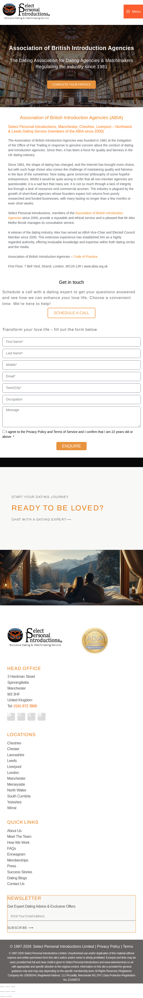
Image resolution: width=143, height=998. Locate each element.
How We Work (18, 842)
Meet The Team (19, 836)
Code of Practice (85, 256)
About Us (14, 831)
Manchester (16, 778)
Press (11, 866)
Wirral (11, 808)
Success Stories (19, 872)
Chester (13, 749)
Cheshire (14, 743)
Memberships (17, 860)
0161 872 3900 (25, 706)
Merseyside (16, 784)
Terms (128, 946)
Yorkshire (14, 802)
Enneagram (16, 854)
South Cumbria (18, 796)
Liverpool (14, 767)
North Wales (16, 790)
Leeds (12, 761)
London (13, 773)
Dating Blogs (17, 878)
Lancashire (15, 755)
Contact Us (15, 884)
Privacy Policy (109, 946)
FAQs (11, 848)
